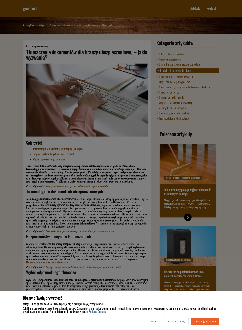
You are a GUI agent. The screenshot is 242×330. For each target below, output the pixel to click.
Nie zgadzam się (176, 321)
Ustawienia (152, 321)
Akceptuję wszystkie (205, 321)
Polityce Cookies (97, 312)
